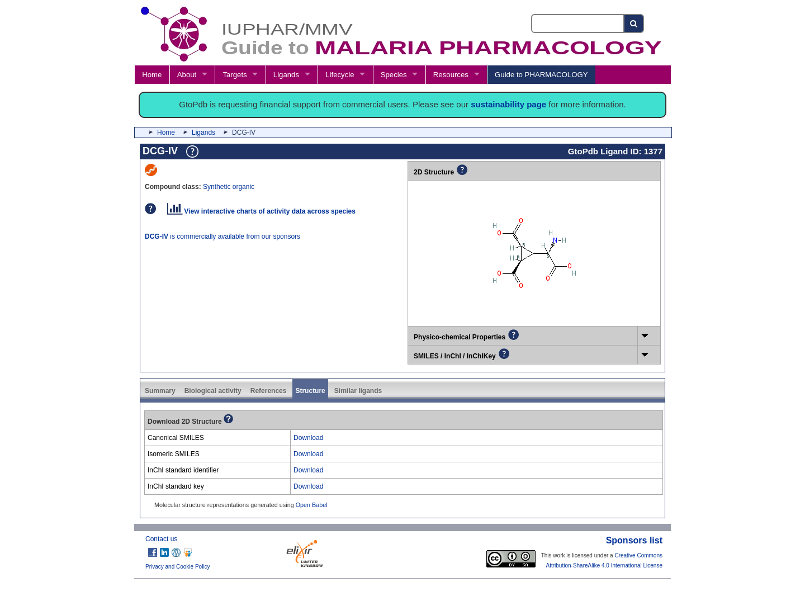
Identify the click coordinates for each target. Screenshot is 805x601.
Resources (450, 74)
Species (394, 74)
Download (308, 438)
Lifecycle (339, 74)
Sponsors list (634, 540)
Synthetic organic (228, 187)
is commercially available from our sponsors (222, 236)
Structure (310, 391)
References (268, 391)
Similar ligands (358, 391)
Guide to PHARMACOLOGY (541, 74)
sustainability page (508, 104)
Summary (160, 391)
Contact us (161, 539)
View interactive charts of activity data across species (261, 211)
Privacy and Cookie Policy (177, 567)
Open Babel (312, 504)
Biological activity (213, 391)
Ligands (286, 74)
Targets (234, 74)
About (186, 74)
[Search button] (634, 23)
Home (152, 74)
